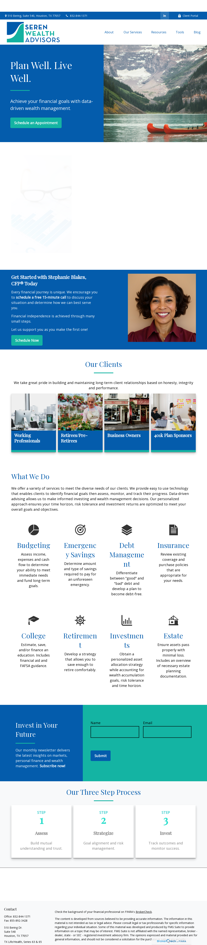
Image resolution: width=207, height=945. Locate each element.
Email (147, 711)
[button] (109, 20)
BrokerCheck (144, 900)
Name (95, 711)
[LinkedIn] (164, 4)
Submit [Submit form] (100, 744)
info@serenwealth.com (18, 937)
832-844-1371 (76, 4)
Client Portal (188, 4)
